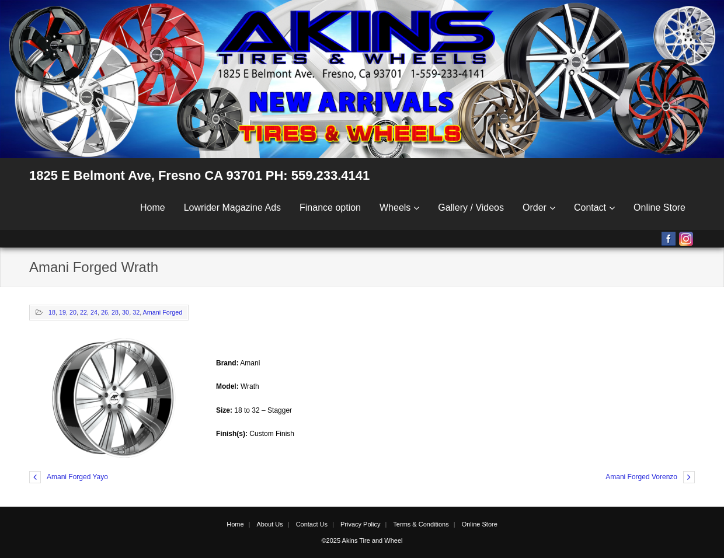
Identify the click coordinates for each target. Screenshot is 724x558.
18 (51, 312)
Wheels (395, 207)
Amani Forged (163, 312)
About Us (269, 524)
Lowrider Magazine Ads (232, 207)
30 (125, 312)
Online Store (659, 207)
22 (83, 312)
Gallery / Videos (471, 207)
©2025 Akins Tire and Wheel (362, 540)
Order (535, 207)
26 (104, 312)
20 (72, 312)
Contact (590, 207)
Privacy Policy (360, 524)
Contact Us (312, 524)
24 (94, 312)
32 (136, 312)
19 (62, 312)
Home (152, 207)
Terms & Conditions (420, 524)
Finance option (330, 207)
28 (115, 312)
